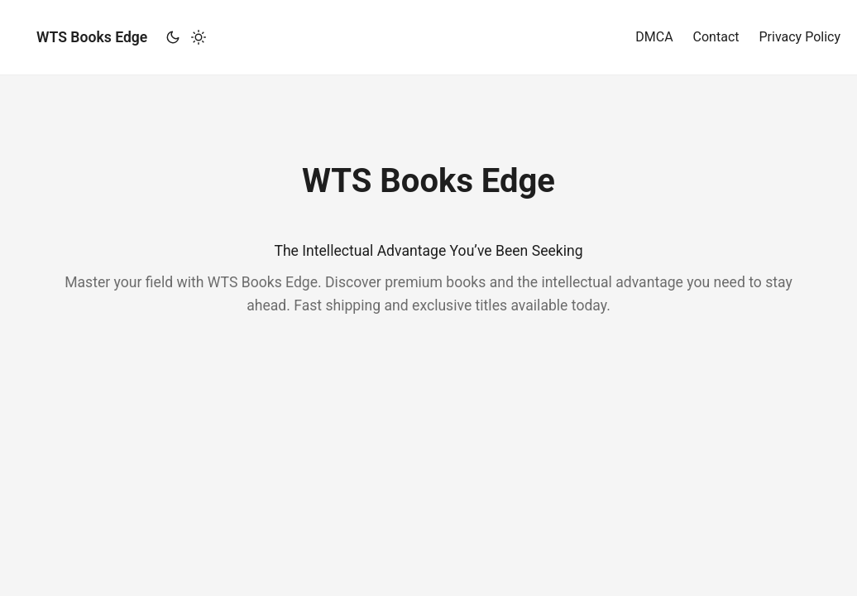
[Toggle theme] (185, 37)
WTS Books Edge (91, 37)
